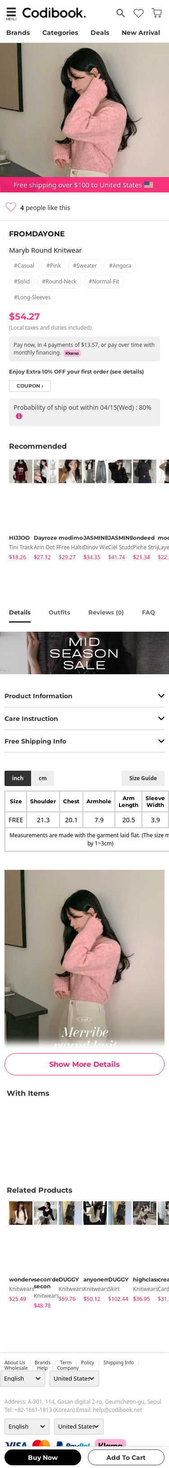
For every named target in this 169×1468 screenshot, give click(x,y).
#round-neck (59, 281)
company (68, 1368)
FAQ (148, 612)
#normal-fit (104, 281)
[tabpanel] (17, 511)
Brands (18, 33)
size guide (143, 778)
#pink (53, 265)
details (20, 612)
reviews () (106, 612)
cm (43, 778)
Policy (87, 1362)
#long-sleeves (32, 297)
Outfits (59, 612)
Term (66, 1362)
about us (15, 1362)
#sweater (85, 265)
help (42, 1368)
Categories (60, 33)
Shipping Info (119, 1362)
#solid (22, 281)
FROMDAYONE (37, 234)
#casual (24, 265)
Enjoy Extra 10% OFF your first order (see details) (76, 371)
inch (17, 778)
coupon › (30, 386)
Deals (100, 33)
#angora (120, 265)
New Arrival (141, 33)
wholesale (16, 1368)
